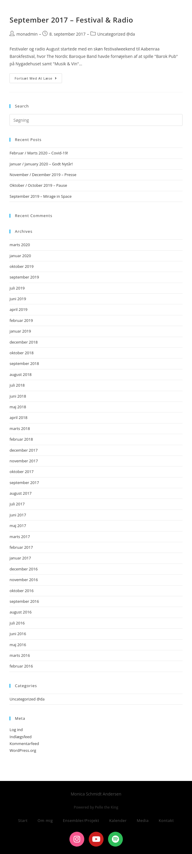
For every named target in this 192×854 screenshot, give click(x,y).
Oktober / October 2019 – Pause (38, 185)
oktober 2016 (21, 590)
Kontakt (166, 820)
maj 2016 (17, 644)
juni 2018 (17, 396)
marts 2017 (19, 536)
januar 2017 (20, 558)
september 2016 (24, 601)
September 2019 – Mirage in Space (40, 196)
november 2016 (23, 579)
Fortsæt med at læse (38, 76)
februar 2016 (21, 666)
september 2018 (24, 363)
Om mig (45, 820)
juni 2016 (17, 633)
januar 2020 (20, 255)
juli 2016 (17, 623)
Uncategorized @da (116, 34)
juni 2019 (17, 298)
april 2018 (18, 417)
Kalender (118, 820)
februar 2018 (21, 439)
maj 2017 (17, 525)
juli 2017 (17, 504)
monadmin (26, 34)
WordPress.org (22, 750)
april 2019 (18, 309)
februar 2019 (21, 320)
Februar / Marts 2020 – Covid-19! (38, 153)
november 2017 (23, 461)
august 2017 (20, 493)
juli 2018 (17, 385)
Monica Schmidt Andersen (52, 10)
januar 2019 (20, 331)
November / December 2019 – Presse (42, 174)
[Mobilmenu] (172, 11)
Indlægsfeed (20, 736)
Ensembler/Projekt (81, 820)
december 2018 (23, 342)
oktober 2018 (21, 352)
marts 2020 (19, 244)
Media (143, 820)
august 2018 (20, 374)
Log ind (16, 729)
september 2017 (24, 482)
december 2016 (23, 569)
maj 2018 (17, 406)
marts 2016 (19, 655)
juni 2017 (17, 515)
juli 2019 (17, 288)
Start (23, 820)
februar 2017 (21, 547)
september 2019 (24, 277)
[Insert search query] (95, 120)
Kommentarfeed (24, 743)
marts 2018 (19, 428)
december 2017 (23, 450)
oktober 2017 (21, 471)
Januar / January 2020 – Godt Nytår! (41, 164)
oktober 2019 (21, 266)
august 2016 (20, 612)
